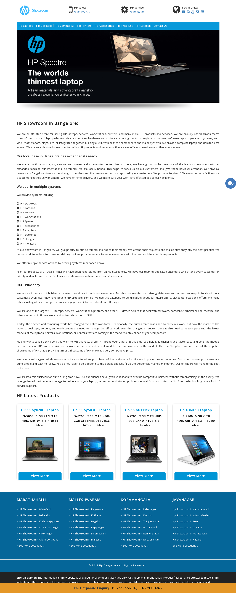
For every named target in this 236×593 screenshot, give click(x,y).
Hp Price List (125, 25)
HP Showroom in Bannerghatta (141, 533)
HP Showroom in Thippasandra (141, 521)
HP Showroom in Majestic (86, 539)
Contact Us (160, 25)
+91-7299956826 (124, 588)
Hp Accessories (104, 25)
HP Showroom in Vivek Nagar (36, 533)
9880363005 (138, 12)
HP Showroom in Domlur (137, 515)
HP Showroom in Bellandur (34, 515)
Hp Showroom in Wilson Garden (191, 515)
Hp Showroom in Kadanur (187, 539)
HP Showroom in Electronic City (141, 539)
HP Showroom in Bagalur (85, 521)
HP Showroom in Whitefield (35, 509)
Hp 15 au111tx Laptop (144, 410)
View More (40, 476)
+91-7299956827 (150, 588)
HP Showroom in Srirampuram (88, 533)
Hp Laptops (25, 25)
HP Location (143, 25)
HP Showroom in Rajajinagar (87, 527)
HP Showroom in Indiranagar (139, 509)
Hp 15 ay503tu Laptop (92, 410)
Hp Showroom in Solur (186, 521)
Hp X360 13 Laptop (196, 410)
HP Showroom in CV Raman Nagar (39, 527)
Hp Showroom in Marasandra (190, 533)
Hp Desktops (44, 25)
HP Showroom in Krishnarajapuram (39, 521)
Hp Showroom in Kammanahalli (191, 509)
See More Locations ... (31, 545)
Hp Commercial (64, 25)
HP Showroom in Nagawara (87, 509)
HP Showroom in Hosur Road (140, 527)
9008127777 (82, 12)
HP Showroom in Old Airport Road (38, 539)
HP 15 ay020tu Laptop (40, 410)
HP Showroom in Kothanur (86, 515)
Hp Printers (84, 25)
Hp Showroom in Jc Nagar (188, 527)
